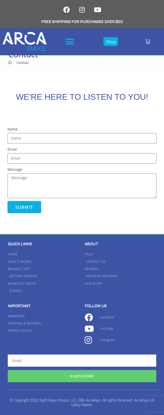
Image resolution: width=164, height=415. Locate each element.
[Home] (10, 62)
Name (13, 129)
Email (12, 149)
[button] (70, 41)
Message (15, 169)
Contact (23, 62)
